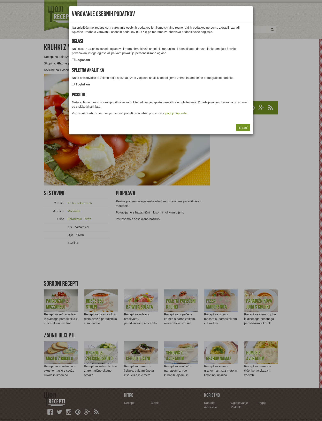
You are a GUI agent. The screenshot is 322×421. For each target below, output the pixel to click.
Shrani (243, 127)
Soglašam (82, 60)
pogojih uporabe (176, 113)
